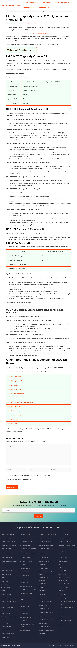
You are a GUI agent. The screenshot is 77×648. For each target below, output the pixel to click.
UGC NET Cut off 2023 (64, 538)
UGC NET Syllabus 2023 (6, 548)
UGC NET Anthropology (6, 557)
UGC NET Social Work (64, 583)
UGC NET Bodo (4, 581)
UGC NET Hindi (23, 579)
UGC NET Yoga (62, 624)
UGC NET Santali (63, 570)
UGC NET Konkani (24, 613)
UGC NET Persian (43, 605)
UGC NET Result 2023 (64, 534)
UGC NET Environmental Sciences (28, 554)
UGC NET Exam (14, 11)
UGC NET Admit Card (30, 8)
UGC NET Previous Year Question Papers (20, 402)
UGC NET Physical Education (46, 612)
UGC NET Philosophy (44, 608)
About (57, 645)
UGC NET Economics (6, 626)
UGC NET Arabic (5, 567)
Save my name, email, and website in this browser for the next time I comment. (30, 475)
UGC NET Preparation (62, 2)
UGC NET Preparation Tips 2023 (27, 541)
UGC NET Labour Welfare (26, 617)
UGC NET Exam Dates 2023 (7, 538)
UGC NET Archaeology (6, 570)
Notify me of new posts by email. (17, 483)
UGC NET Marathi (43, 568)
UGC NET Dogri (4, 623)
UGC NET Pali (42, 594)
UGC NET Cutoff (12, 423)
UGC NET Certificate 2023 (65, 541)
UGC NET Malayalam (44, 557)
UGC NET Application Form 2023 (8, 545)
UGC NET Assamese (6, 574)
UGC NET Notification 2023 (7, 534)
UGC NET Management (44, 561)
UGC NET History (24, 582)
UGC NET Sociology (63, 587)
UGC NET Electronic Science (7, 633)
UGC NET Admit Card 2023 (45, 541)
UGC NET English (5, 637)
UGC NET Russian (63, 557)
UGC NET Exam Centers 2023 (46, 545)
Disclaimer (67, 645)
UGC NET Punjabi (43, 633)
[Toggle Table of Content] (33, 49)
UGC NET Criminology (6, 613)
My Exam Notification (11, 5)
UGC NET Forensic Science (26, 561)
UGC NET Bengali (5, 577)
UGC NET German (24, 571)
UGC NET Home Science (26, 586)
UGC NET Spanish (63, 590)
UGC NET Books (13, 398)
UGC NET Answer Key (14, 415)
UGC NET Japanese (25, 602)
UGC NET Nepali (43, 587)
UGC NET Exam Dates (14, 376)
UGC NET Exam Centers (15, 411)
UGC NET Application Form (16, 381)
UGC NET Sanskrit (63, 561)
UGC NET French (24, 564)
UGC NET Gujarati (24, 575)
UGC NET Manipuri (43, 564)
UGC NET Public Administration (46, 630)
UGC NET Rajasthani (64, 554)
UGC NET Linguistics (25, 630)
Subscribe (38, 516)
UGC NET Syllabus (46, 2)
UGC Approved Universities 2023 (66, 551)
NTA (29, 429)
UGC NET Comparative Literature (8, 598)
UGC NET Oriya (43, 590)
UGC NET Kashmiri (24, 610)
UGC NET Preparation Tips (16, 393)
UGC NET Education (5, 630)
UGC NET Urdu (62, 613)
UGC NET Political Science (45, 616)
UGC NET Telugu (63, 598)
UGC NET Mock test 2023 (45, 538)
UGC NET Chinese (5, 590)
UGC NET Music (43, 583)
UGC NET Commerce (6, 594)
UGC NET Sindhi (62, 574)
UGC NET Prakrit (43, 623)
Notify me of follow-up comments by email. (20, 479)
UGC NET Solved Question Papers (47, 534)
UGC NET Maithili (43, 554)
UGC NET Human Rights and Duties (28, 589)
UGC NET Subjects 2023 (26, 534)
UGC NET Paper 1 (43, 598)
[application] (37, 2)
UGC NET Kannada (24, 606)
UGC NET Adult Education (7, 554)
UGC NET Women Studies (65, 620)
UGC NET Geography (25, 568)
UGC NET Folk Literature (26, 557)
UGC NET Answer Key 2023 (45, 548)
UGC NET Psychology (44, 626)
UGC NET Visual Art (63, 617)
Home (8, 11)
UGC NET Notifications (30, 2)
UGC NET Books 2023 (25, 545)
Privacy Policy (73, 645)
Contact (61, 645)
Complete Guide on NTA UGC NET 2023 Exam (38, 34)
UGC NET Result (44, 8)
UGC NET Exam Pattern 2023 (27, 538)
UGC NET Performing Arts (45, 601)
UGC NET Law (23, 620)
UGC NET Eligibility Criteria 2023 (8, 541)
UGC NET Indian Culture (26, 593)
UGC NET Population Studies (46, 619)
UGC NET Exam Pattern (15, 389)
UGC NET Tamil (62, 594)
